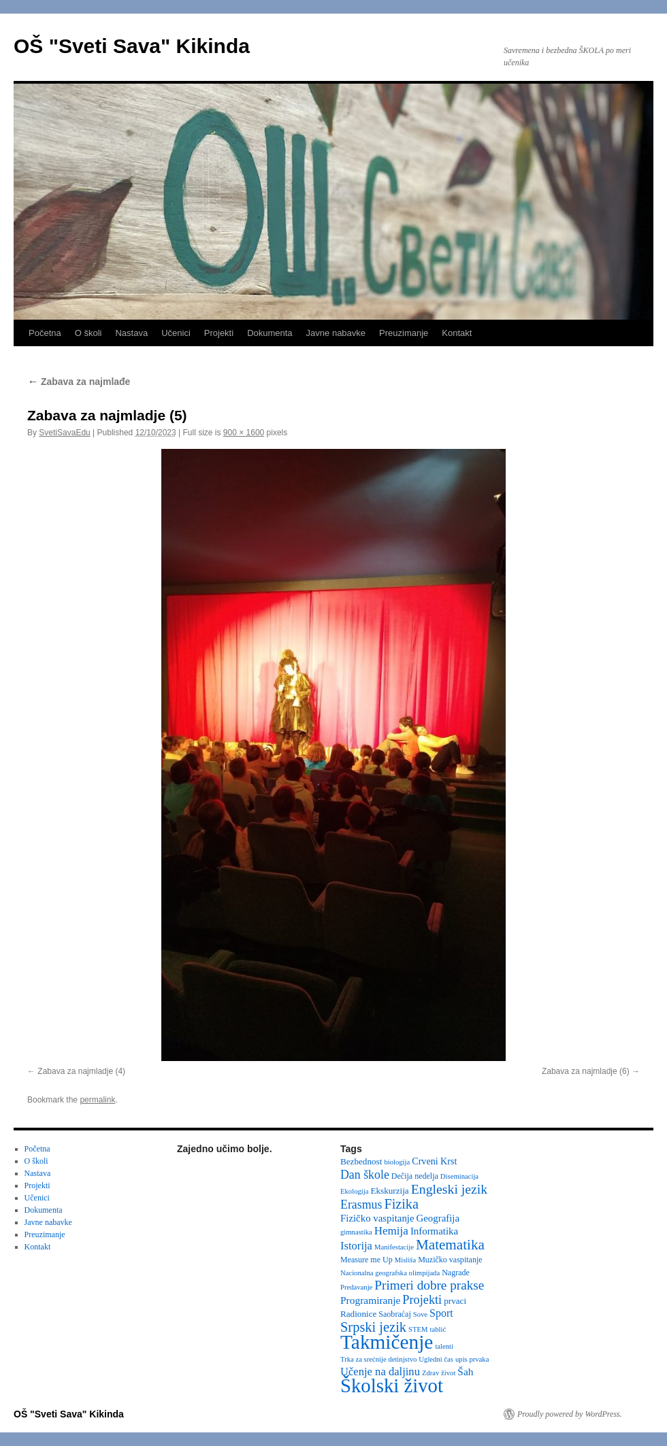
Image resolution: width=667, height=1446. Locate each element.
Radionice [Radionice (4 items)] (358, 1314)
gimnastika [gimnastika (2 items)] (356, 1232)
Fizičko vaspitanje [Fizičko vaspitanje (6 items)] (377, 1218)
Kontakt (457, 333)
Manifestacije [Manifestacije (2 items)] (394, 1247)
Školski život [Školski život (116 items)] (391, 1385)
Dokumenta (269, 333)
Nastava (131, 333)
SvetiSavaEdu (64, 432)
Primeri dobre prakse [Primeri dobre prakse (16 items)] (429, 1285)
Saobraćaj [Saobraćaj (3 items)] (394, 1314)
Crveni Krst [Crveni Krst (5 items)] (434, 1161)
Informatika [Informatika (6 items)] (434, 1231)
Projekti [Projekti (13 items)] (422, 1300)
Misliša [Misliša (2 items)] (405, 1260)
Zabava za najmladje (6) (586, 1071)
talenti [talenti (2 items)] (444, 1346)
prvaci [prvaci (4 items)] (455, 1301)
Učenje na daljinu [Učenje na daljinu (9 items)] (380, 1371)
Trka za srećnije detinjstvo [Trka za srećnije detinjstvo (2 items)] (378, 1359)
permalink (97, 1100)
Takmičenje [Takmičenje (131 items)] (386, 1342)
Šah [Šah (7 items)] (465, 1371)
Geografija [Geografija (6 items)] (438, 1218)
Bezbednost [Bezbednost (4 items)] (361, 1161)
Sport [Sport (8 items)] (441, 1313)
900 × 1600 (243, 432)
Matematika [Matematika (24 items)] (450, 1245)
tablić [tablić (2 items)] (438, 1329)
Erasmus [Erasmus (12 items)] (361, 1204)
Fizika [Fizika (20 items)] (401, 1203)
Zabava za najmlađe (80, 381)
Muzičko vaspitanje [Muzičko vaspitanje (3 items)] (450, 1259)
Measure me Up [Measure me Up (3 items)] (366, 1259)
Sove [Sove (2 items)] (420, 1314)
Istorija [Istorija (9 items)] (356, 1245)
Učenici (176, 333)
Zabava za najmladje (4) (81, 1071)
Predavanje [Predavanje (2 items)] (356, 1287)
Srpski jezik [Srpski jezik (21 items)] (373, 1326)
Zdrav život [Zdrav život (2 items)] (438, 1373)
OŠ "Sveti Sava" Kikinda (132, 46)
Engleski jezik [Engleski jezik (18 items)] (449, 1188)
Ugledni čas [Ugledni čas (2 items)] (436, 1359)
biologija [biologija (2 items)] (397, 1162)
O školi (88, 333)
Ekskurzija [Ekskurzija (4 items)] (389, 1191)
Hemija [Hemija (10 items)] (391, 1230)
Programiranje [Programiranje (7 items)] (370, 1300)
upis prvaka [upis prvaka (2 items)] (472, 1359)
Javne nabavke (335, 333)
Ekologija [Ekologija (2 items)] (354, 1191)
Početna (45, 333)
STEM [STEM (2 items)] (417, 1329)
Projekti (218, 333)
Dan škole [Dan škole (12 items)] (364, 1174)
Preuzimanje (403, 333)
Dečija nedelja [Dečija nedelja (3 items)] (414, 1176)
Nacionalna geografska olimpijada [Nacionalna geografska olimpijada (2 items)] (390, 1273)
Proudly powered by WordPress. (569, 1414)
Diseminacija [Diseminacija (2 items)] (459, 1176)
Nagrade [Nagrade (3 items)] (456, 1272)
